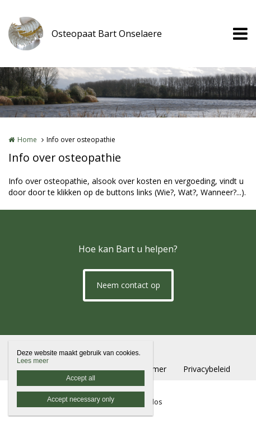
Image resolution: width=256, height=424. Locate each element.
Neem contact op (128, 285)
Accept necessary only (80, 399)
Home (27, 139)
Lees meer (33, 361)
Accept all (80, 378)
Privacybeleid (206, 369)
